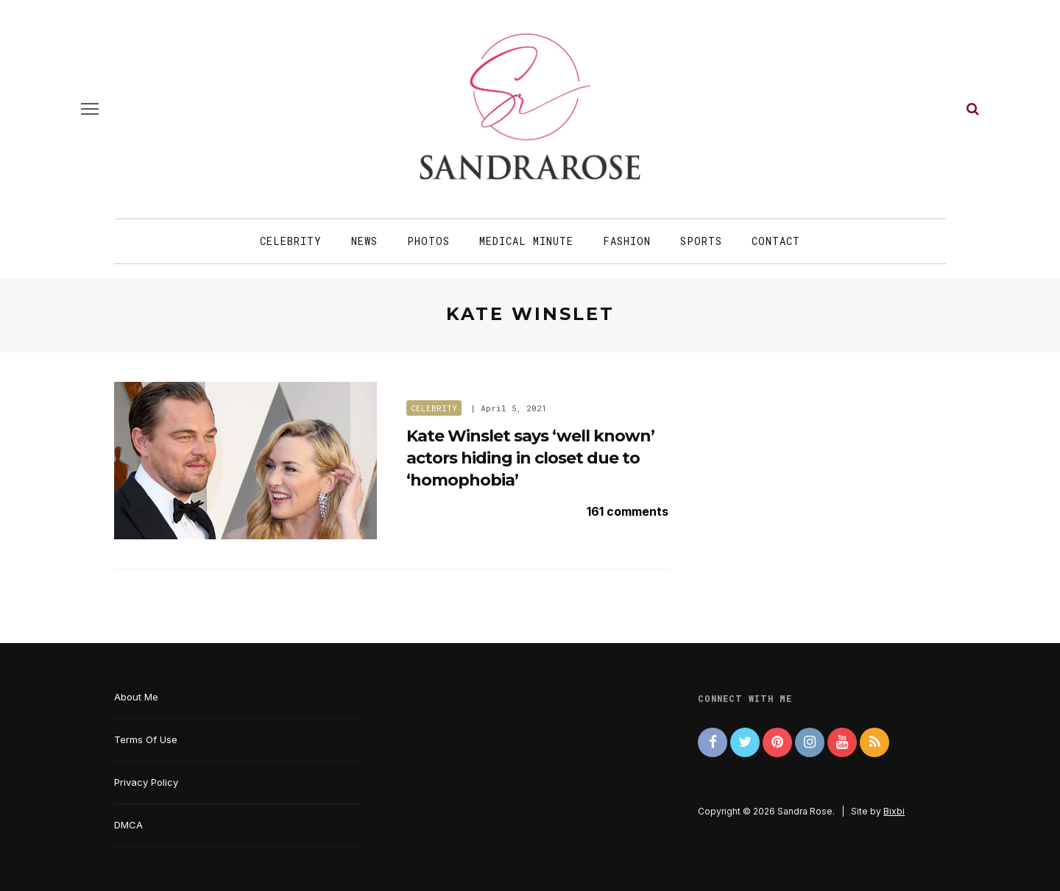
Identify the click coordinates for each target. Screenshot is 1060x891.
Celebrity (291, 241)
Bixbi (894, 811)
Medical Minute (526, 241)
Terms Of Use (145, 739)
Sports (701, 241)
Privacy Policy (146, 782)
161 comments (627, 511)
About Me (136, 697)
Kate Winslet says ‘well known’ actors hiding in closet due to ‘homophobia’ (530, 457)
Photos (428, 241)
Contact (776, 241)
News (364, 241)
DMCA (128, 825)
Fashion (627, 241)
